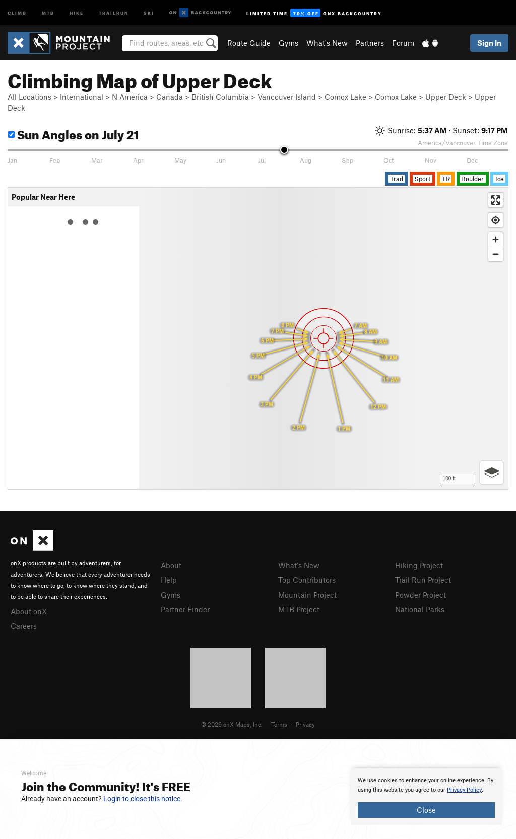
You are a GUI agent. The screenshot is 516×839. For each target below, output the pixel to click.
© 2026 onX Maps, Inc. (232, 724)
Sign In (489, 42)
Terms (279, 724)
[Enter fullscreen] (495, 200)
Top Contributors (307, 579)
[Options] (491, 472)
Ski (149, 12)
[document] (426, 797)
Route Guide (249, 42)
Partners (370, 42)
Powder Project (420, 594)
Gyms (288, 42)
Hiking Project (419, 565)
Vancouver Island (286, 96)
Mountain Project (307, 594)
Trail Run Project (423, 579)
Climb (17, 12)
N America (130, 96)
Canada (169, 96)
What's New (327, 42)
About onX (29, 611)
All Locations (29, 96)
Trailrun (113, 12)
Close (426, 809)
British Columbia (220, 96)
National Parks (419, 609)
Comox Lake (345, 96)
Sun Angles (73, 133)
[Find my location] (495, 220)
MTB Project (298, 609)
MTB (48, 12)
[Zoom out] (495, 254)
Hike (77, 12)
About (171, 565)
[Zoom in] (495, 239)
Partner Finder (185, 609)
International (81, 96)
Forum (403, 42)
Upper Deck (445, 96)
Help (169, 579)
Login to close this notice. (142, 799)
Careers (24, 626)
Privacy (305, 724)
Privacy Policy (464, 790)
